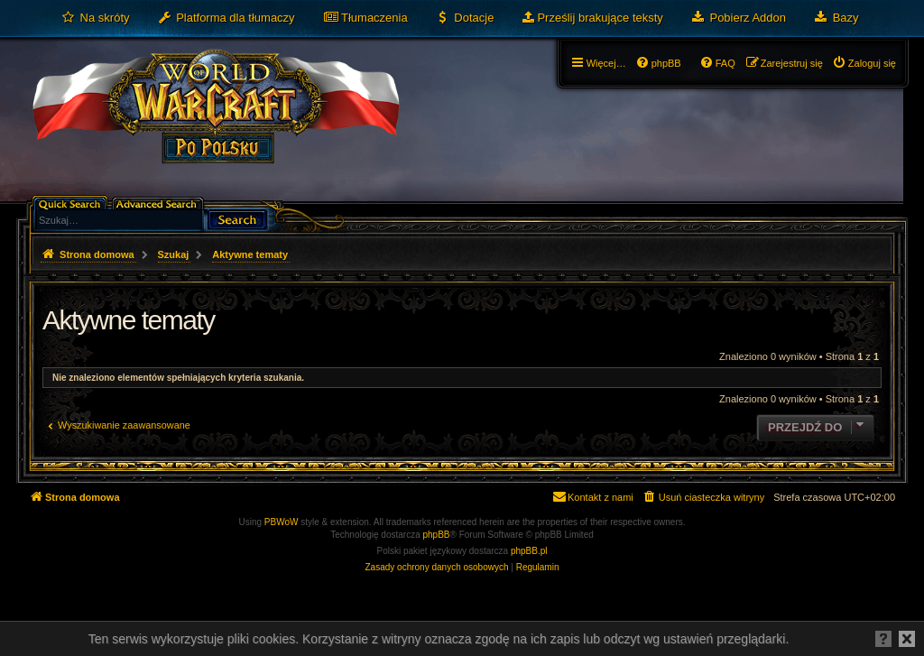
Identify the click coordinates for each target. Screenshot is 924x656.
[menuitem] (95, 18)
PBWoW (281, 522)
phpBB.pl (529, 551)
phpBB (436, 535)
